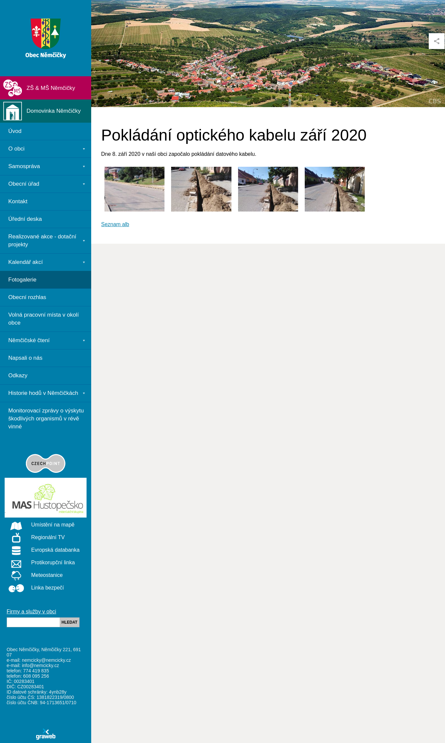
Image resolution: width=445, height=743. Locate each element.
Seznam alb (115, 224)
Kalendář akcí (25, 262)
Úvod (15, 131)
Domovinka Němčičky (54, 111)
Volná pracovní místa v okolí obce (43, 319)
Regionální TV (35, 538)
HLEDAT (70, 622)
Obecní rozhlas (27, 297)
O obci (16, 149)
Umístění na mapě (40, 525)
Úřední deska (25, 219)
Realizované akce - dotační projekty (42, 240)
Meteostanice (34, 576)
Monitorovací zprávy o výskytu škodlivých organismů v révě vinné (46, 418)
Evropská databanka (42, 550)
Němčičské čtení (29, 340)
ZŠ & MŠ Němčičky (51, 88)
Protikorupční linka (40, 563)
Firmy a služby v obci (31, 611)
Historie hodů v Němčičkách (43, 393)
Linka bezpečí (34, 588)
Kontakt (18, 201)
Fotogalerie (22, 280)
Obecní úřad (23, 184)
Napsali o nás (25, 358)
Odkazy (18, 375)
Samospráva (24, 166)
